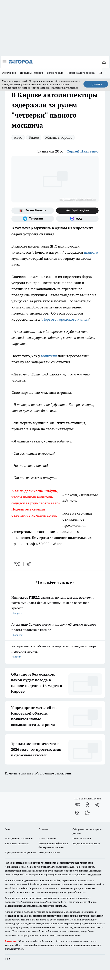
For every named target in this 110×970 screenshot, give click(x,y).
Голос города (55, 73)
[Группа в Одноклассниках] (87, 804)
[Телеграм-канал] (32, 219)
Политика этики (81, 838)
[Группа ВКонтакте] (77, 804)
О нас (8, 829)
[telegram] (30, 564)
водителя (49, 356)
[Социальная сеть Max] (77, 219)
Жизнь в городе (58, 137)
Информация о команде (18, 838)
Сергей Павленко (83, 151)
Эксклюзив (9, 73)
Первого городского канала (65, 319)
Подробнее (94, 874)
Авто (18, 137)
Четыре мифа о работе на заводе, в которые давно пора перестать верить (55, 651)
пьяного (91, 252)
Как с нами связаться (17, 843)
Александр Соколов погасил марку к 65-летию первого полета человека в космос (55, 630)
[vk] (17, 564)
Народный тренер (31, 73)
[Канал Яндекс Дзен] (77, 211)
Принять (95, 84)
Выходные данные (49, 852)
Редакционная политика (86, 843)
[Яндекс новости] (32, 211)
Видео (34, 137)
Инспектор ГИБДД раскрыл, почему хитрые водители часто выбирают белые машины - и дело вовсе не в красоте (55, 605)
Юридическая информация (20, 852)
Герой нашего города (81, 73)
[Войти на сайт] (104, 62)
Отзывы (43, 829)
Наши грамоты (47, 838)
